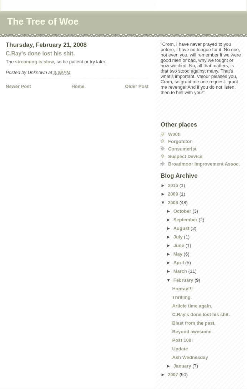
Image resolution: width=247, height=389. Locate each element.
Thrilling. (182, 297)
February (184, 280)
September (186, 219)
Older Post (136, 86)
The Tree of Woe (43, 21)
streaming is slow (34, 61)
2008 (174, 202)
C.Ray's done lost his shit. (40, 53)
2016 (174, 185)
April (179, 262)
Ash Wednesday (190, 357)
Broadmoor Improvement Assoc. (204, 164)
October (182, 211)
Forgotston (180, 141)
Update (180, 348)
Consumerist (182, 149)
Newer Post (18, 86)
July (178, 237)
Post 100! (182, 340)
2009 (174, 194)
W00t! (174, 134)
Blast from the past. (193, 323)
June (179, 245)
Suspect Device (185, 156)
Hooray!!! (182, 288)
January (182, 366)
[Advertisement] (47, 104)
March (180, 271)
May (178, 254)
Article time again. (192, 306)
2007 (174, 374)
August (182, 228)
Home (77, 86)
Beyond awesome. (192, 331)
